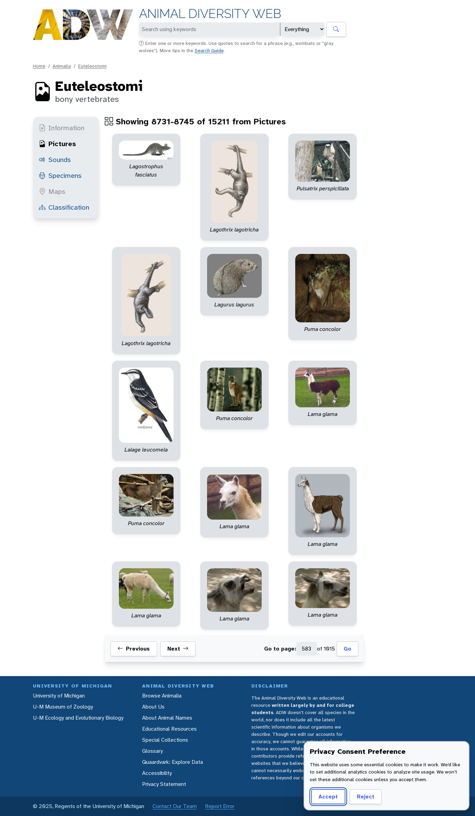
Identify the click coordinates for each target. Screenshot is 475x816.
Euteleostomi (92, 66)
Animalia (62, 66)
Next (177, 649)
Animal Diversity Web (210, 13)
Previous (134, 649)
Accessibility (157, 773)
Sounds (55, 159)
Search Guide (209, 50)
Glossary (152, 751)
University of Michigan (59, 695)
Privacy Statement (164, 784)
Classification (64, 207)
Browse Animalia (161, 695)
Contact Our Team (174, 806)
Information (61, 128)
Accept (328, 796)
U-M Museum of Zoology (63, 706)
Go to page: (280, 648)
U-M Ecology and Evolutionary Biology (78, 717)
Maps (52, 191)
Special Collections (165, 739)
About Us (153, 706)
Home (39, 66)
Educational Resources (169, 728)
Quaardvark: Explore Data (172, 762)
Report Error (219, 806)
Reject (365, 796)
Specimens (60, 175)
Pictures (57, 144)
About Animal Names (167, 717)
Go (347, 648)
